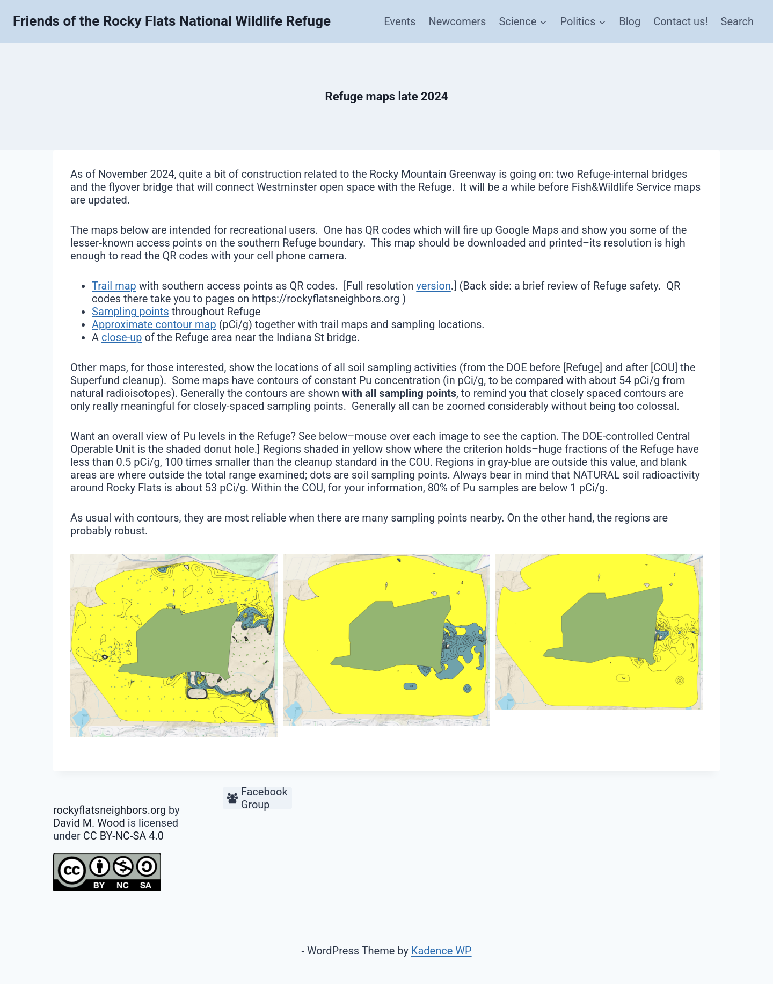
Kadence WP (441, 950)
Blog (629, 21)
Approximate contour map (154, 324)
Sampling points (130, 311)
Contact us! (680, 21)
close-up (121, 337)
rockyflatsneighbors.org (109, 810)
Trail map (114, 285)
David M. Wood (89, 822)
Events (399, 21)
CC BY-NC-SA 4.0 (123, 835)
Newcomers (457, 21)
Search (737, 21)
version (433, 285)
